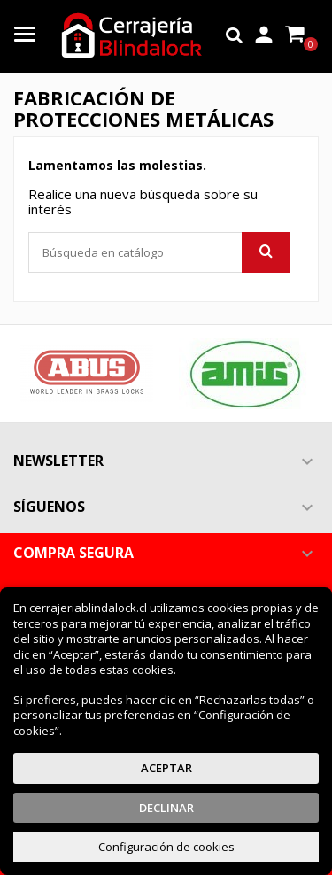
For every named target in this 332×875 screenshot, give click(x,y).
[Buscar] (159, 252)
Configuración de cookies (166, 847)
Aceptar (166, 768)
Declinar (166, 808)
